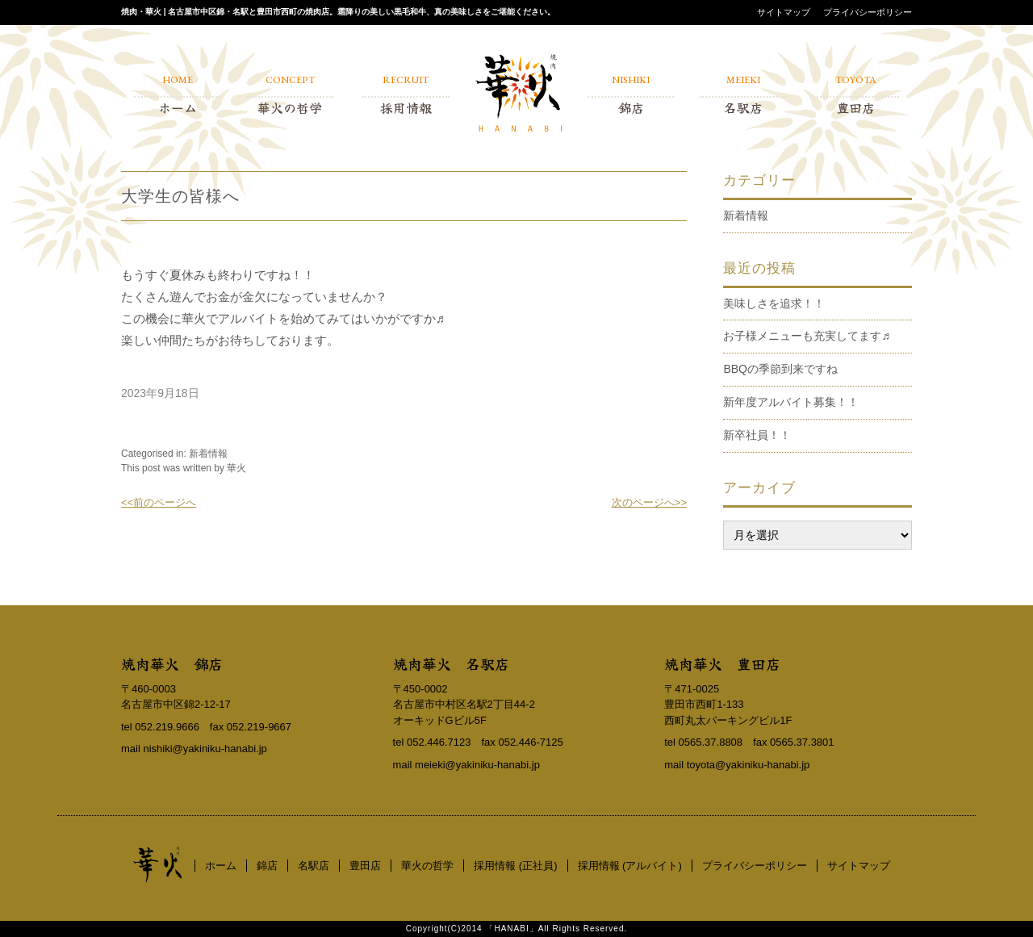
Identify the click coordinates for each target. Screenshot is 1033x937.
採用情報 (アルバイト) (630, 866)
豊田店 (365, 866)
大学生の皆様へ (180, 196)
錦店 (267, 866)
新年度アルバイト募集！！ (791, 401)
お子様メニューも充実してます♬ (806, 335)
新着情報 (208, 453)
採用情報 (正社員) (515, 866)
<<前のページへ (158, 502)
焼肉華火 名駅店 (451, 663)
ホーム (220, 866)
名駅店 (313, 866)
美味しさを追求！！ (774, 303)
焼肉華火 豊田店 (722, 663)
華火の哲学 (427, 866)
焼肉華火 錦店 (172, 663)
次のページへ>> (649, 502)
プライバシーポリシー (867, 12)
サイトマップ (783, 12)
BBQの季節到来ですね (780, 368)
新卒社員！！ (757, 435)
